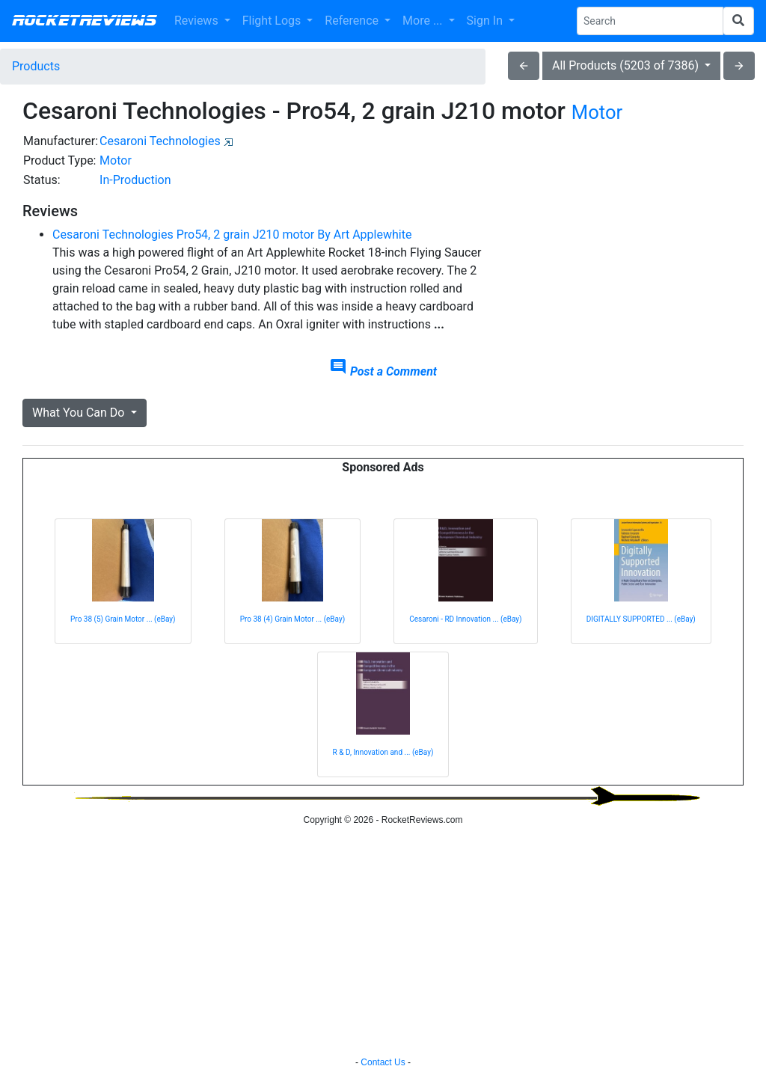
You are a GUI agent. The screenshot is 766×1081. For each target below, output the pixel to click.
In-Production (135, 180)
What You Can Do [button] (79, 412)
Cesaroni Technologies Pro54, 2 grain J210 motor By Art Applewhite (231, 234)
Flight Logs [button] (273, 20)
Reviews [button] (197, 20)
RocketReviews (84, 20)
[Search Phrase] (650, 21)
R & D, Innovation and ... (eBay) (383, 752)
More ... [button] (423, 20)
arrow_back (524, 66)
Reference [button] (353, 20)
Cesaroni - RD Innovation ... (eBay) (465, 619)
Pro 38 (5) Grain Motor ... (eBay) (123, 619)
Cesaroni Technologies (160, 141)
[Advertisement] (631, 225)
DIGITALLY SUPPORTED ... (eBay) (641, 619)
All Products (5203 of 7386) (627, 65)
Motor (597, 112)
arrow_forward (739, 66)
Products (36, 66)
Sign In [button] (486, 20)
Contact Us (383, 1062)
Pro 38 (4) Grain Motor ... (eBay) (293, 619)
